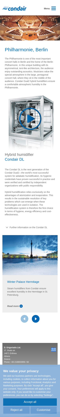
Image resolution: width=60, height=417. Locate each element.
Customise (43, 410)
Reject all (16, 410)
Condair (14, 8)
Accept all (30, 402)
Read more (15, 306)
